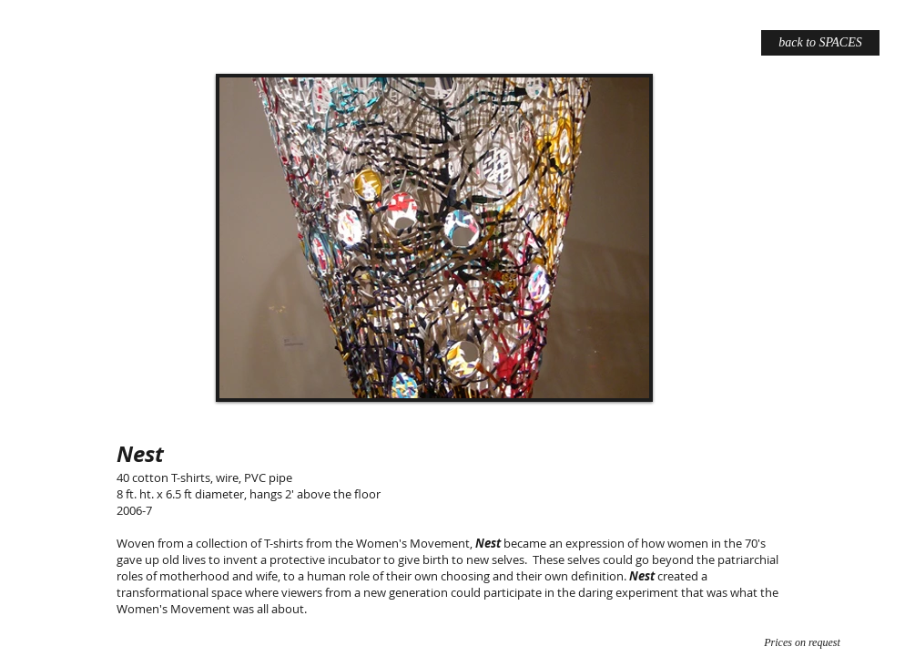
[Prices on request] (802, 642)
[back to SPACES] (820, 43)
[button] (434, 238)
